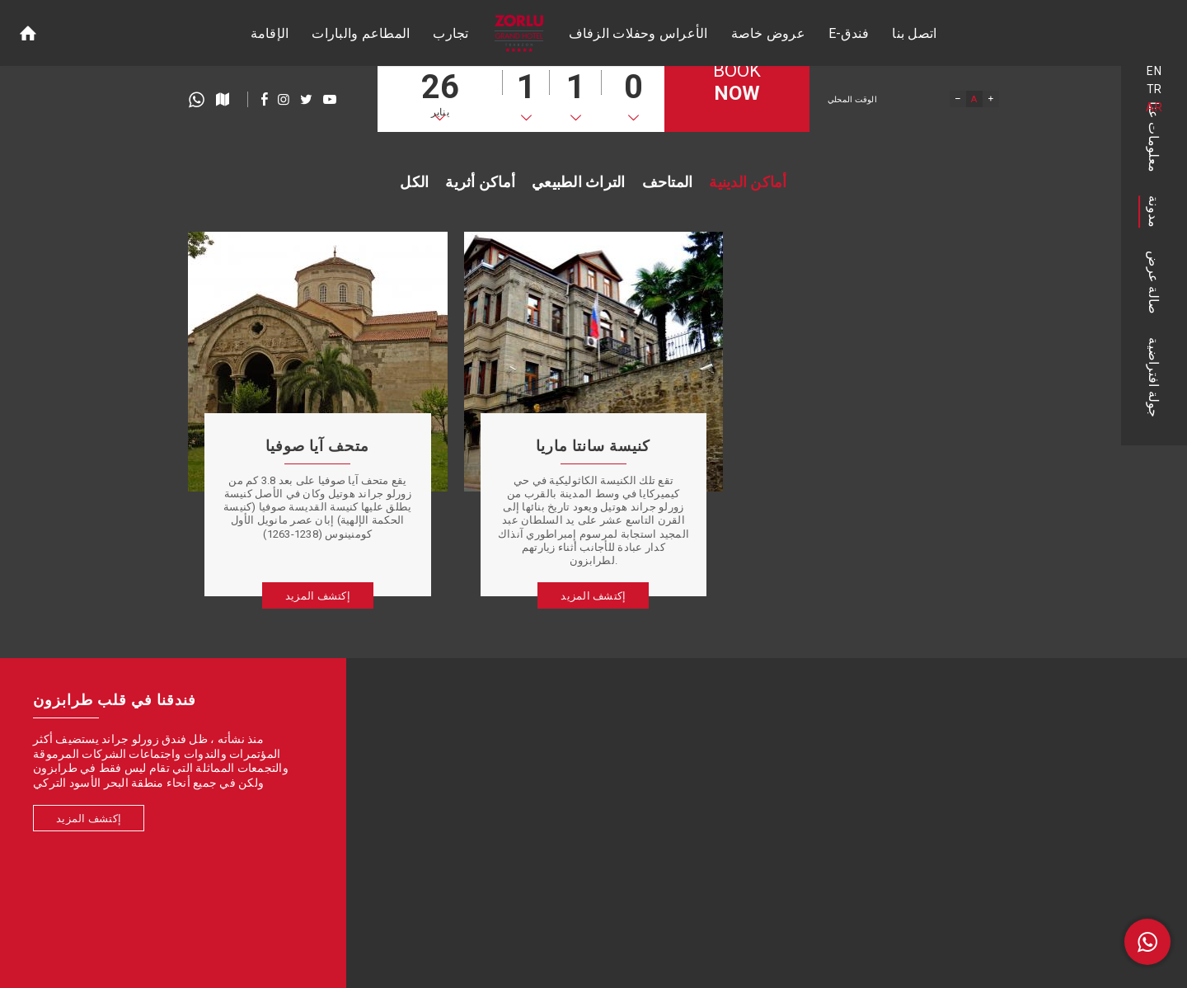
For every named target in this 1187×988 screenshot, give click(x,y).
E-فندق (849, 33)
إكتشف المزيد (88, 818)
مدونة (1154, 211)
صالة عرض (1154, 282)
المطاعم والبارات (361, 33)
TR (1154, 89)
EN (1154, 71)
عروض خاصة (768, 33)
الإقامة (270, 33)
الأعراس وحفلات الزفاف (638, 33)
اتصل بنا (914, 33)
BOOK (737, 83)
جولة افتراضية (1154, 377)
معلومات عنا (1154, 136)
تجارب (450, 33)
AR (1154, 107)
